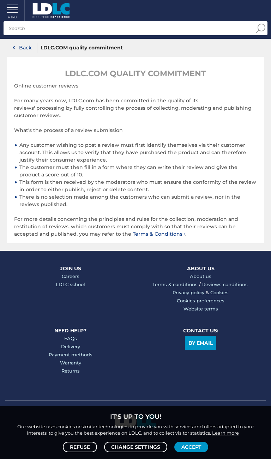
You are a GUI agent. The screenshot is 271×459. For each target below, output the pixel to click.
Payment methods (70, 354)
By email (200, 343)
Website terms (200, 309)
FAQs (70, 338)
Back (25, 47)
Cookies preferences (200, 300)
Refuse (80, 447)
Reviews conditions (225, 284)
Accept (191, 447)
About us (200, 276)
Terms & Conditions (157, 234)
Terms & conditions (175, 284)
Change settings (135, 447)
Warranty (70, 363)
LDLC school (70, 284)
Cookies (219, 292)
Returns (70, 371)
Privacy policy (188, 292)
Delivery (70, 346)
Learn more (225, 433)
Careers (70, 276)
